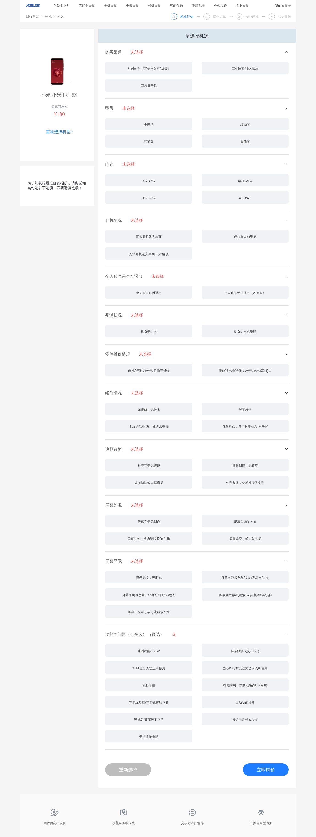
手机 (48, 16)
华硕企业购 (61, 5)
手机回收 (110, 5)
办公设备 (220, 5)
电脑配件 (198, 5)
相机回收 (154, 5)
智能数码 (176, 5)
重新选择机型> (59, 132)
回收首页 (32, 16)
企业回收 (242, 5)
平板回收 (132, 5)
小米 (61, 16)
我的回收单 (283, 5)
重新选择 (128, 769)
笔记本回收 (87, 5)
